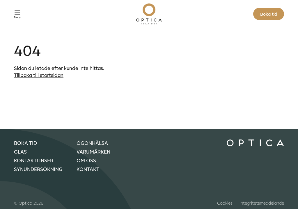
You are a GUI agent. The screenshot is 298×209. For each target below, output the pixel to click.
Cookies (225, 203)
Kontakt (88, 169)
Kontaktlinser (33, 160)
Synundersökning (38, 169)
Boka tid (268, 14)
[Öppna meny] (17, 14)
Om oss (86, 160)
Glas (20, 151)
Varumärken (93, 151)
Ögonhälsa (92, 143)
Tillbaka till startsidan (38, 75)
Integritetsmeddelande (262, 203)
